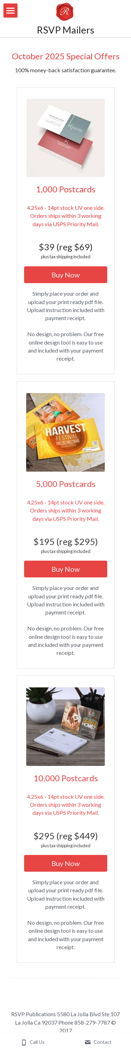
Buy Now (65, 277)
